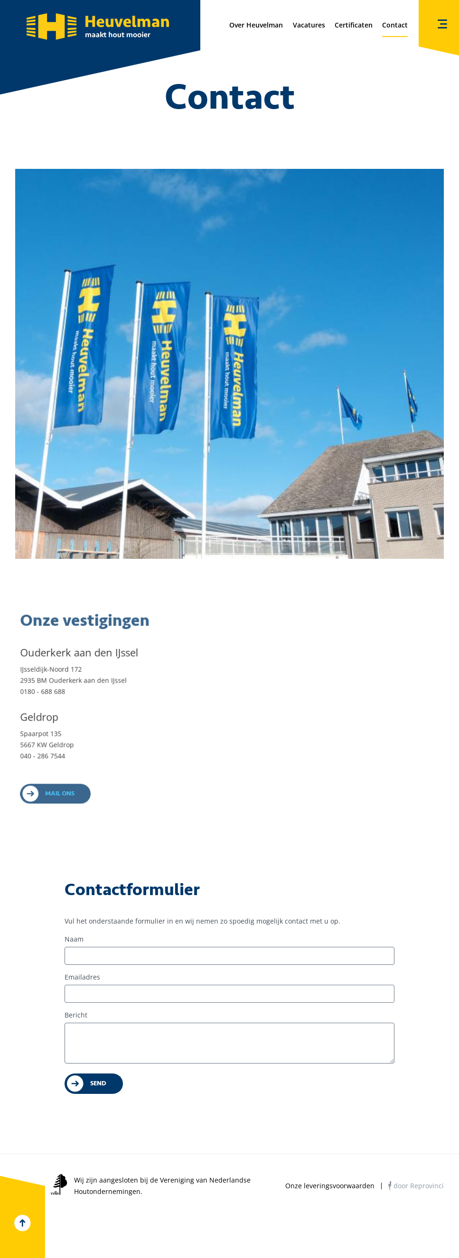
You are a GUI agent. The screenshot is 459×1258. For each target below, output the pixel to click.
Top (22, 1223)
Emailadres (82, 976)
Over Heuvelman (256, 24)
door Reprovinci (418, 1185)
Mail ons (63, 799)
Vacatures (309, 24)
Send (98, 1083)
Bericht (76, 1014)
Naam (74, 939)
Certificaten (354, 24)
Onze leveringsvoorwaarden (330, 1186)
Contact (395, 24)
